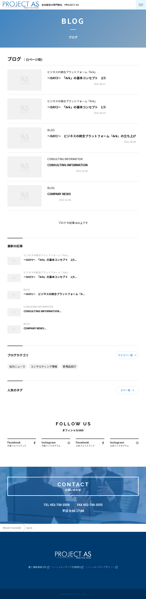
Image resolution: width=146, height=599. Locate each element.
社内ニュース (17, 366)
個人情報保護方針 (38, 567)
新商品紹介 (69, 366)
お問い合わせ (73, 490)
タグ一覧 (127, 390)
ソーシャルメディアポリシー (101, 567)
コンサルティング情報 (44, 366)
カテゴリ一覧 (127, 355)
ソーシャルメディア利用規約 (67, 567)
